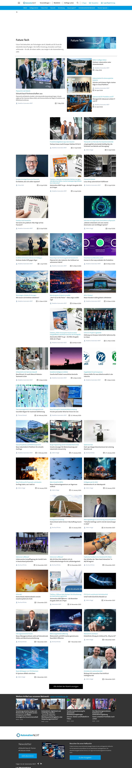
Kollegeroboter (34, 8)
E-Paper (84, 3)
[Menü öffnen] (19, 3)
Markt (25, 8)
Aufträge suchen (69, 3)
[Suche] (77, 3)
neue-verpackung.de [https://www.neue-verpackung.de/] (59, 696)
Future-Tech (44, 8)
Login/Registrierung (109, 3)
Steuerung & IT (71, 8)
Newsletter (95, 3)
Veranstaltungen (45, 3)
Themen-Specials (102, 8)
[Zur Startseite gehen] (29, 3)
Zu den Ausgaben (85, 757)
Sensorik (52, 8)
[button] (112, 709)
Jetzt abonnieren (28, 756)
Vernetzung (61, 8)
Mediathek (57, 3)
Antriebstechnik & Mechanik (87, 8)
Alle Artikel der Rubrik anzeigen (66, 686)
